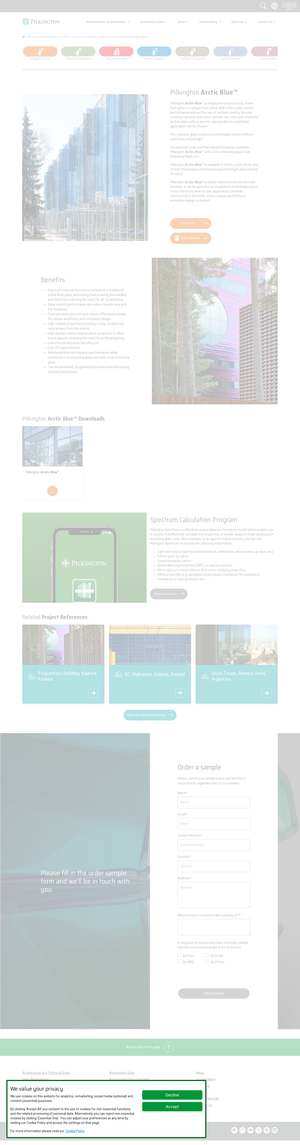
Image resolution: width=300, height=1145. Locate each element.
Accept (172, 1106)
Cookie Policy (75, 1131)
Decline (172, 1095)
